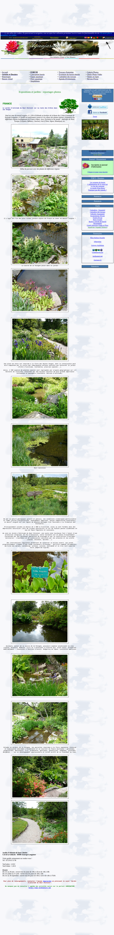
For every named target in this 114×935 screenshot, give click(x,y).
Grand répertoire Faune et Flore (97, 225)
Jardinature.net (98, 256)
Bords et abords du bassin (97, 221)
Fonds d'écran (97, 218)
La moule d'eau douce (97, 188)
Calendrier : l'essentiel (97, 210)
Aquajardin (47, 881)
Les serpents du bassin (97, 182)
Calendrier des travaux (97, 212)
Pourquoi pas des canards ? (97, 190)
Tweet (95, 116)
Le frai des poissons (97, 186)
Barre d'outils (97, 220)
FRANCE (7, 103)
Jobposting (97, 242)
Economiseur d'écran (97, 216)
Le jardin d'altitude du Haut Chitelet (18, 108)
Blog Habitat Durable (97, 238)
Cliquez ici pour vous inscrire (97, 172)
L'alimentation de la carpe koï (97, 184)
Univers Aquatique (97, 245)
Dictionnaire (97, 223)
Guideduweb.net (97, 251)
